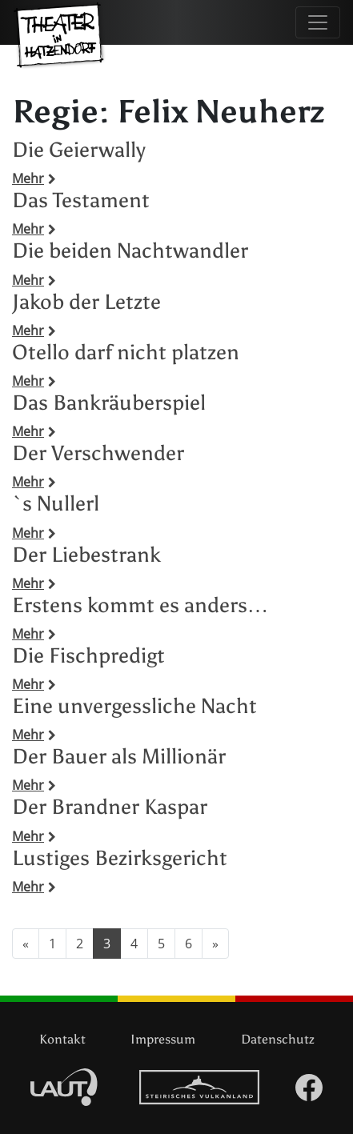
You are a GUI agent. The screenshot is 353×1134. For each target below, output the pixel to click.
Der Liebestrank (86, 554)
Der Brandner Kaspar (109, 806)
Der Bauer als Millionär (119, 756)
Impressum (162, 1039)
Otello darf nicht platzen (125, 352)
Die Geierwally (79, 149)
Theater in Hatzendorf (59, 44)
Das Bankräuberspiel (109, 402)
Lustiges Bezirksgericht (119, 858)
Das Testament (81, 200)
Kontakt (62, 1039)
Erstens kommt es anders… (140, 605)
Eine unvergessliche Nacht (134, 706)
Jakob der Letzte (86, 302)
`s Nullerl (55, 503)
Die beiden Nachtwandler (130, 250)
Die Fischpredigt (88, 655)
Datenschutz (278, 1039)
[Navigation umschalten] (317, 22)
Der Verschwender (98, 453)
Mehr (34, 178)
